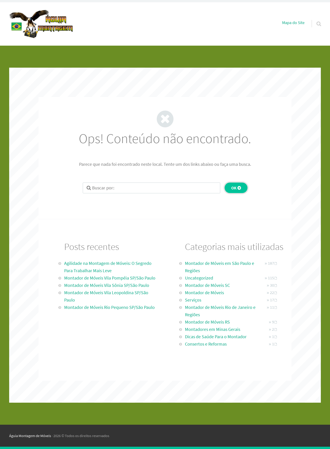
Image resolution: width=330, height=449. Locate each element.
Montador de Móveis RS (207, 322)
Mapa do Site (293, 22)
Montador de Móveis (204, 292)
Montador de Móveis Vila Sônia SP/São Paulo (106, 285)
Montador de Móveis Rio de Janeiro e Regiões (220, 310)
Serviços (193, 300)
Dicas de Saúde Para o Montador (216, 336)
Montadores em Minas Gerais (212, 329)
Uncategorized (199, 278)
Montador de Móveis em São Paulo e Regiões (219, 266)
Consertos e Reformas (206, 344)
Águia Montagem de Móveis (30, 435)
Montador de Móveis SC (207, 285)
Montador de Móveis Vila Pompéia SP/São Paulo (109, 278)
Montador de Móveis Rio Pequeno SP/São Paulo (109, 307)
